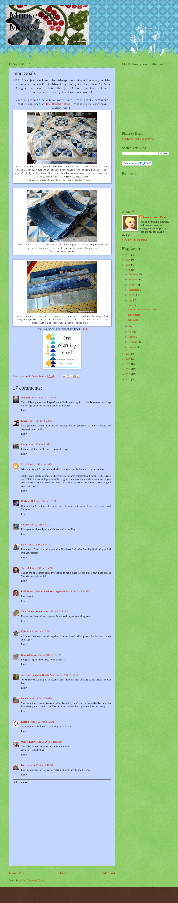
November (134, 279)
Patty (24, 544)
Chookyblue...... (29, 655)
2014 (128, 369)
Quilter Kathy (28, 741)
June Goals (133, 320)
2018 (128, 270)
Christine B (27, 501)
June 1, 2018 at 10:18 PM (40, 464)
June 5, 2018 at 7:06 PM (40, 698)
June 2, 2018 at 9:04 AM (41, 568)
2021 (128, 254)
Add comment (21, 782)
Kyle (23, 631)
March (132, 337)
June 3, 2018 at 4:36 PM (67, 675)
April (131, 331)
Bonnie (24, 698)
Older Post (108, 873)
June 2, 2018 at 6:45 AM (40, 544)
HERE (85, 329)
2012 (128, 379)
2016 (128, 359)
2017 (128, 354)
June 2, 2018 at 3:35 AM (45, 501)
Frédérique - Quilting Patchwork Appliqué (43, 591)
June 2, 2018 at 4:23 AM (42, 524)
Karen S (25, 721)
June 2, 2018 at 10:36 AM (55, 611)
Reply (24, 410)
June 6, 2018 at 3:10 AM (42, 721)
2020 (128, 259)
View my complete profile (134, 240)
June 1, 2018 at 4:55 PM (40, 421)
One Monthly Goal (58, 104)
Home (63, 873)
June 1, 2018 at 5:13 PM (39, 444)
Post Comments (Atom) (33, 880)
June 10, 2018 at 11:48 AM (49, 741)
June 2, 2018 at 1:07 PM (38, 631)
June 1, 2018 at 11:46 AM (43, 397)
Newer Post (17, 873)
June (131, 305)
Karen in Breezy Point (154, 217)
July (131, 300)
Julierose (25, 397)
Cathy (24, 444)
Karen (24, 421)
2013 (128, 374)
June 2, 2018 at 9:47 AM (77, 591)
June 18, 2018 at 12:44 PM (40, 765)
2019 (128, 265)
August (132, 295)
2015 (128, 364)
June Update (134, 315)
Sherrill (25, 568)
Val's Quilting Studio (31, 611)
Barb (23, 765)
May (131, 326)
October (133, 284)
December (134, 274)
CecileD (25, 524)
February (133, 342)
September (134, 289)
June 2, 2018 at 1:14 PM (49, 655)
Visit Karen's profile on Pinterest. (138, 139)
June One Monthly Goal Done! (143, 309)
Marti (24, 464)
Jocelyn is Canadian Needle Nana (38, 675)
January (133, 347)
